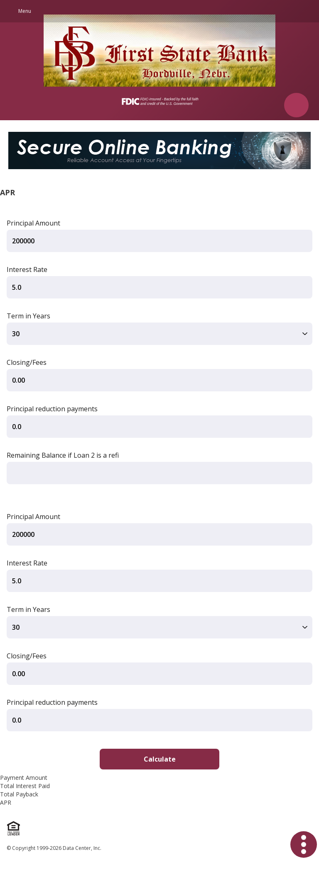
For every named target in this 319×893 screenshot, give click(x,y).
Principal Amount (33, 223)
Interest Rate (27, 269)
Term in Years (28, 315)
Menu (24, 11)
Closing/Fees (27, 362)
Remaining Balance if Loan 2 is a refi (63, 455)
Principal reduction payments (52, 408)
